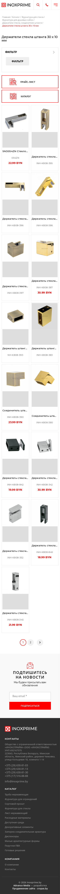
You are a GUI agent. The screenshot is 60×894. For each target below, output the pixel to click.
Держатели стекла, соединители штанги (22, 22)
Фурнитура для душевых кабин (17, 19)
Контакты (10, 869)
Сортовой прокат (14, 803)
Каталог (16, 17)
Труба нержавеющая (16, 794)
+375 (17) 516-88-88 (16, 776)
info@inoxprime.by (16, 781)
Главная (6, 17)
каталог (20, 96)
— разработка (30, 885)
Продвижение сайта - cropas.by (30, 888)
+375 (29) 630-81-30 (16, 772)
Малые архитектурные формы (22, 841)
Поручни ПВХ (12, 845)
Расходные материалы (18, 817)
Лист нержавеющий (16, 813)
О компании (12, 864)
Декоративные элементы (19, 827)
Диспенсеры (12, 836)
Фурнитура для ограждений (21, 799)
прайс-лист (22, 81)
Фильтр (17, 61)
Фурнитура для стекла (33, 17)
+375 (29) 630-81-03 (16, 765)
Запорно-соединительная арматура (25, 831)
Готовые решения (15, 850)
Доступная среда (14, 822)
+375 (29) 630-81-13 (16, 769)
